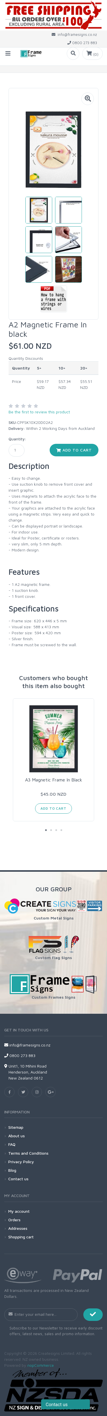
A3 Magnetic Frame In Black (53, 779)
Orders (14, 1219)
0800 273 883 (19, 1055)
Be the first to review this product (39, 411)
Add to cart (74, 450)
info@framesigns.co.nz (27, 1044)
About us (16, 1135)
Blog (12, 1170)
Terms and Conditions (28, 1153)
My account (19, 1211)
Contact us (18, 1178)
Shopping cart (21, 1236)
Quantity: (17, 438)
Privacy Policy (21, 1161)
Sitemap (15, 1127)
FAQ (11, 1144)
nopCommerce (40, 1365)
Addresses (17, 1228)
